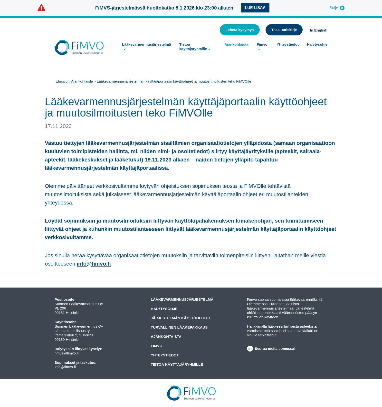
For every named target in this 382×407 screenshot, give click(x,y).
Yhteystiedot (288, 44)
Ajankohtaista (236, 44)
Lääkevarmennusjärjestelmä (146, 44)
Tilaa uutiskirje (284, 30)
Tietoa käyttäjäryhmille (193, 46)
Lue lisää (255, 8)
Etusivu (61, 81)
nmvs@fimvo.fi (67, 353)
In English (318, 30)
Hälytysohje (317, 44)
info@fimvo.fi (94, 264)
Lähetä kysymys (240, 30)
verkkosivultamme (68, 237)
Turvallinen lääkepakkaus (179, 327)
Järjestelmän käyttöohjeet (181, 318)
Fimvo (262, 44)
